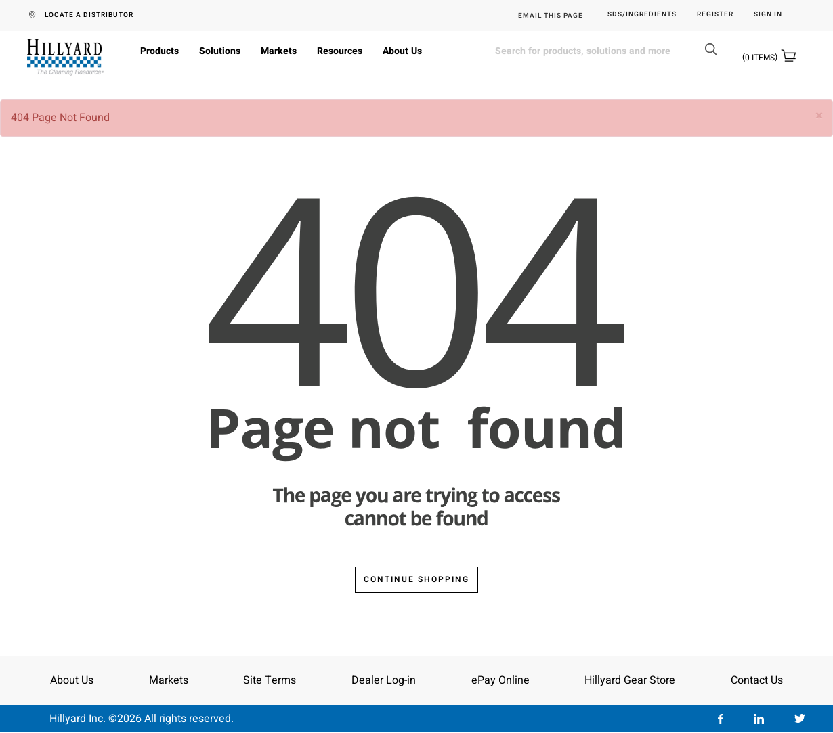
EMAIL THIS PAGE (550, 15)
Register (715, 14)
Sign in (768, 14)
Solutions (219, 51)
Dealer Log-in (383, 680)
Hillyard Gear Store (629, 680)
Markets (279, 51)
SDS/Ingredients (642, 14)
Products (159, 51)
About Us (402, 51)
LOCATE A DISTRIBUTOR (89, 15)
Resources (339, 51)
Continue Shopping (416, 579)
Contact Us (757, 680)
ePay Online (500, 680)
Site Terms (269, 680)
